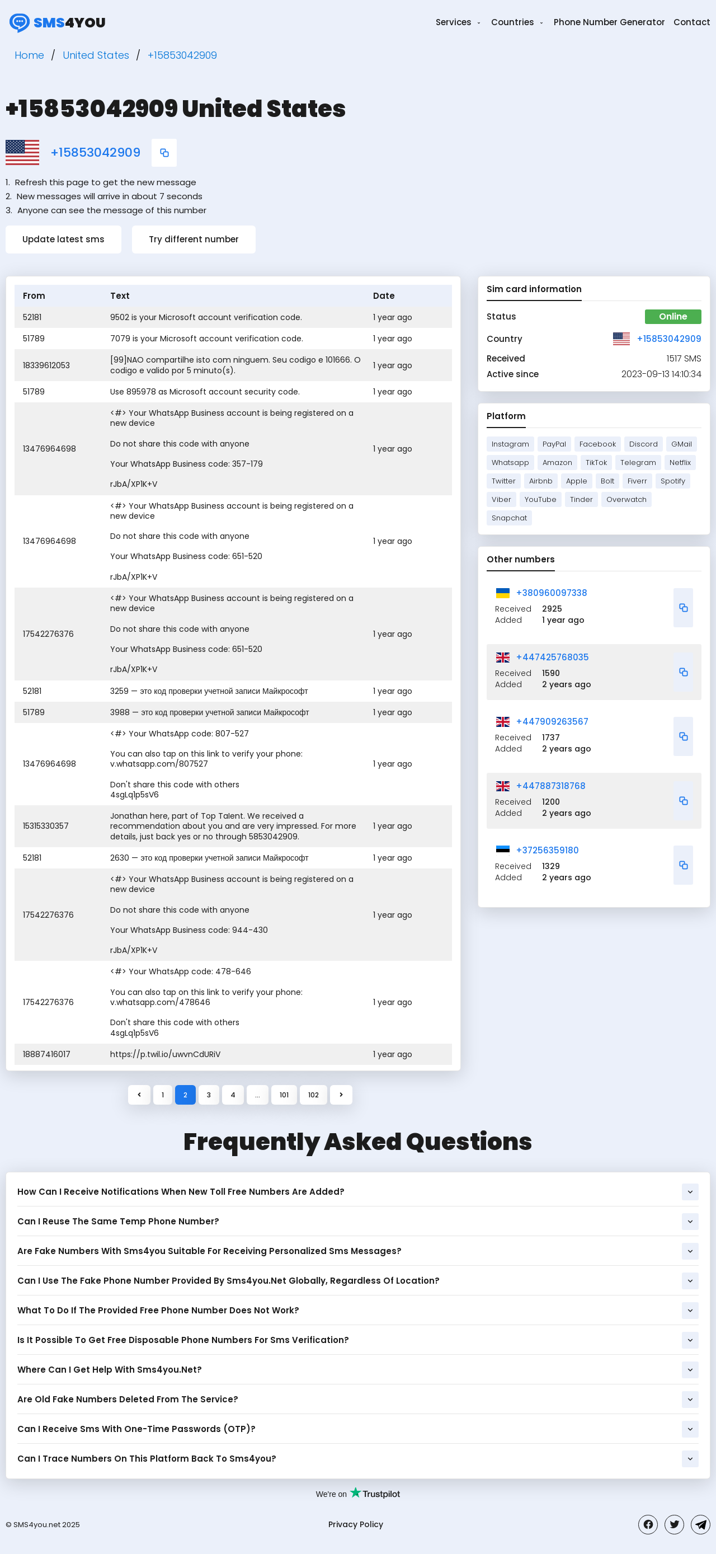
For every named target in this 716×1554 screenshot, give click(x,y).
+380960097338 (551, 593)
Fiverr (637, 481)
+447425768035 (552, 657)
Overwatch (626, 499)
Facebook (598, 444)
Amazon (557, 462)
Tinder (581, 499)
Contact (691, 22)
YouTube (541, 499)
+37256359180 (547, 850)
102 (313, 1095)
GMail (681, 444)
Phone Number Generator (609, 22)
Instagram (510, 444)
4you (56, 22)
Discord (643, 444)
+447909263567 (552, 721)
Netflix (680, 462)
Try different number (194, 239)
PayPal (554, 444)
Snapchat (509, 518)
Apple (576, 481)
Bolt (607, 481)
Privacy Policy (355, 1524)
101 (284, 1095)
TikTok (596, 462)
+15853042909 (95, 153)
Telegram (638, 462)
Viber (501, 499)
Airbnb (541, 481)
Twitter (504, 481)
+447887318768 (551, 786)
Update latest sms (63, 239)
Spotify (673, 481)
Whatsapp (510, 462)
